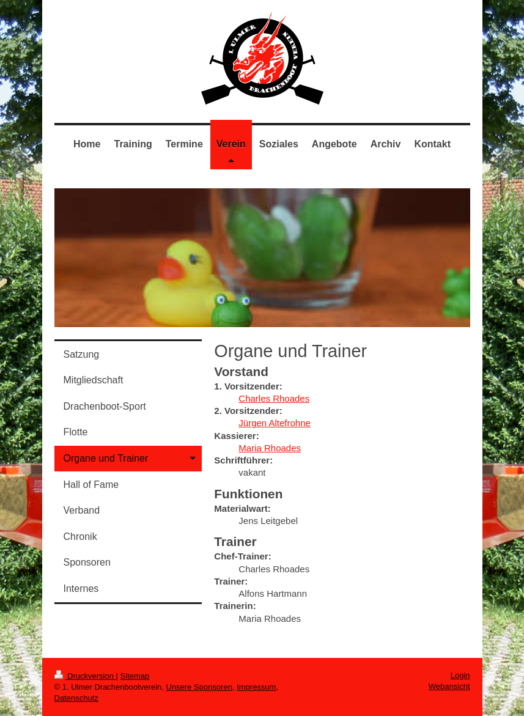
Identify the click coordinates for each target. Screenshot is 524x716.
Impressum (256, 687)
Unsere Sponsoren (199, 687)
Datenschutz (76, 698)
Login (460, 675)
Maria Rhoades (269, 448)
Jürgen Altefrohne (274, 423)
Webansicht (449, 686)
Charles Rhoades (273, 398)
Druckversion (85, 676)
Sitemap (135, 676)
